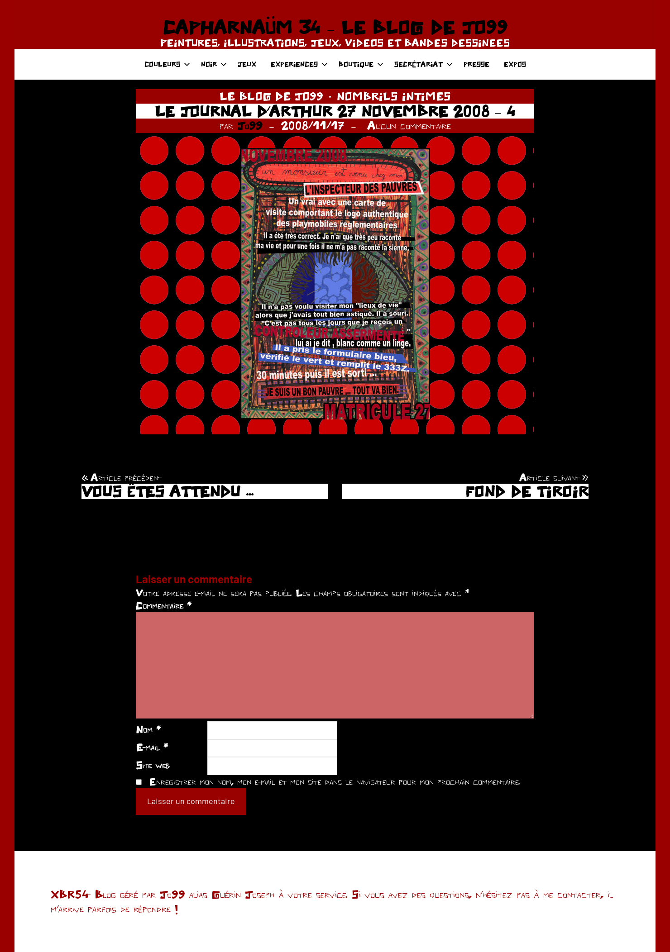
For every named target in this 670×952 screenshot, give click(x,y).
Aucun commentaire (409, 125)
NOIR (214, 64)
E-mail (152, 747)
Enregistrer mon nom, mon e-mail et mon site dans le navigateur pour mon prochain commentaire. (334, 781)
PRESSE (476, 64)
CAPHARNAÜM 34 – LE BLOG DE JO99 (335, 27)
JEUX (247, 64)
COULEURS (167, 64)
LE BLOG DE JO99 (271, 96)
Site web (153, 765)
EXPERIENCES (299, 64)
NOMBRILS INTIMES (394, 96)
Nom (148, 729)
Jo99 (250, 125)
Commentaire (163, 605)
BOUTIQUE (361, 64)
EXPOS (515, 64)
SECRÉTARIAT (423, 64)
